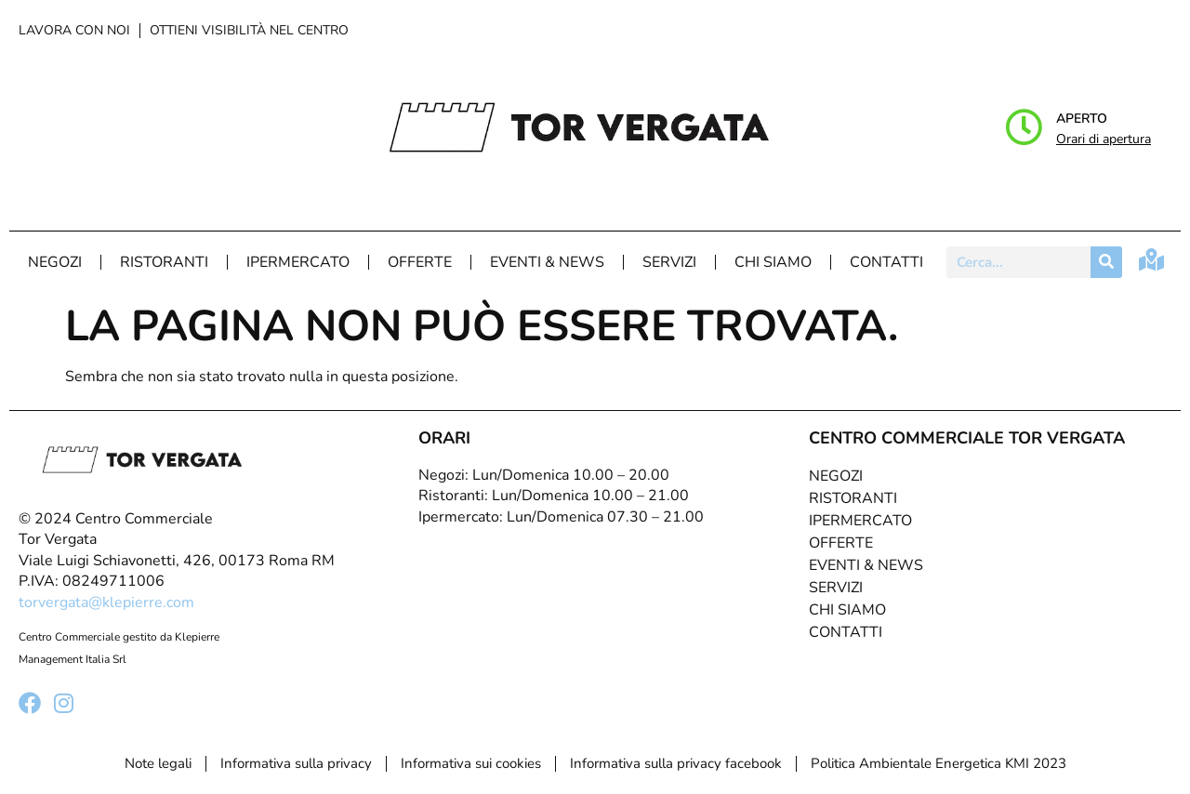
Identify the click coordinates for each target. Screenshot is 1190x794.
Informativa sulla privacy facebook (676, 763)
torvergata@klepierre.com (106, 602)
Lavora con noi (74, 30)
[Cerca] (1106, 262)
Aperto (1081, 118)
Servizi (669, 262)
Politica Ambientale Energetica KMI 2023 (938, 763)
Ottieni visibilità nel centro (249, 30)
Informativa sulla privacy (296, 763)
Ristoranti (164, 262)
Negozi (55, 262)
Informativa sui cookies (471, 763)
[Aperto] (1023, 127)
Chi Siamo (773, 262)
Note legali (158, 763)
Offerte (420, 262)
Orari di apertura (1103, 139)
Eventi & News (547, 262)
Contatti (886, 262)
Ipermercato (298, 262)
